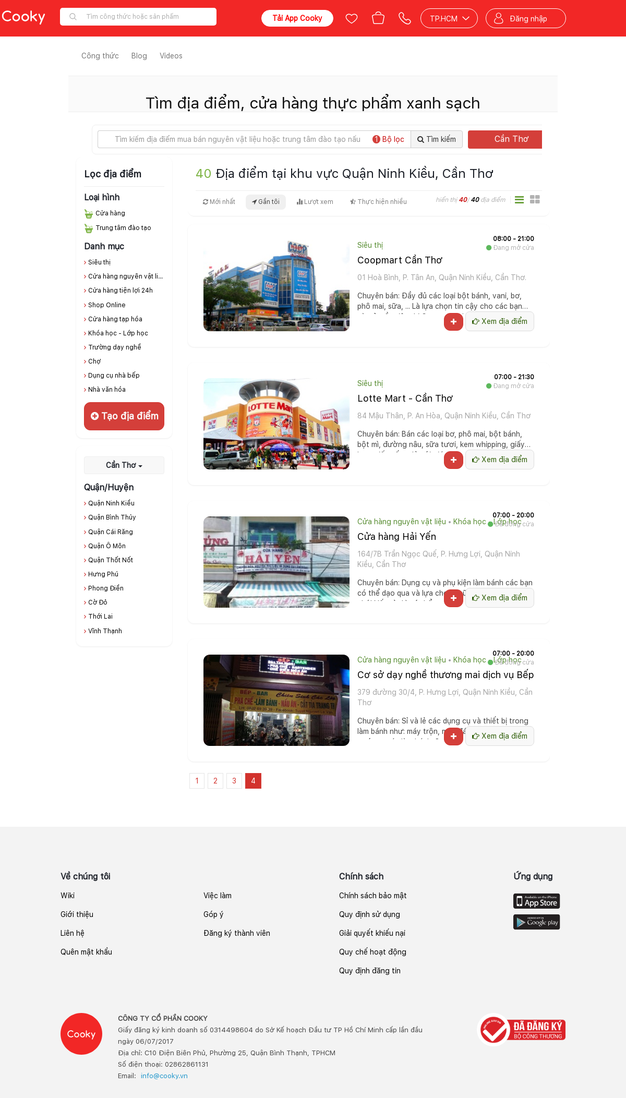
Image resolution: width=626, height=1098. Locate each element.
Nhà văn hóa (107, 389)
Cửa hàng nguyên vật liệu (127, 276)
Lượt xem (314, 202)
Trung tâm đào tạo (123, 228)
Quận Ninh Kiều (111, 503)
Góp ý (213, 914)
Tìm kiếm (436, 139)
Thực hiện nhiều (378, 202)
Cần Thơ (521, 139)
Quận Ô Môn (107, 546)
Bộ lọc (388, 139)
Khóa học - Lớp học (118, 333)
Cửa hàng (110, 213)
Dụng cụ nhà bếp (114, 375)
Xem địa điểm (499, 321)
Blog (139, 56)
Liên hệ (73, 933)
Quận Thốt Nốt (110, 560)
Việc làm (217, 895)
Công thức (100, 56)
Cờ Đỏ (97, 602)
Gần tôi (266, 202)
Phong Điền (106, 588)
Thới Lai (100, 616)
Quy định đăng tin (370, 971)
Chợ (94, 361)
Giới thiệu (77, 914)
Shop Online (107, 305)
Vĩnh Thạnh (105, 631)
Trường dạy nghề (114, 347)
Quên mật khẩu (86, 952)
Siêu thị (99, 262)
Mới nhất (219, 202)
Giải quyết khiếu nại (372, 933)
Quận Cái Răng (110, 532)
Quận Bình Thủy (112, 517)
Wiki (68, 895)
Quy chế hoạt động (372, 952)
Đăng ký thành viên (236, 933)
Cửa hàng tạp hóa (115, 319)
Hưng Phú (103, 574)
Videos (171, 56)
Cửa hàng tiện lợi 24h (120, 290)
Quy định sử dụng (369, 914)
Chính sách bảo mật (373, 895)
